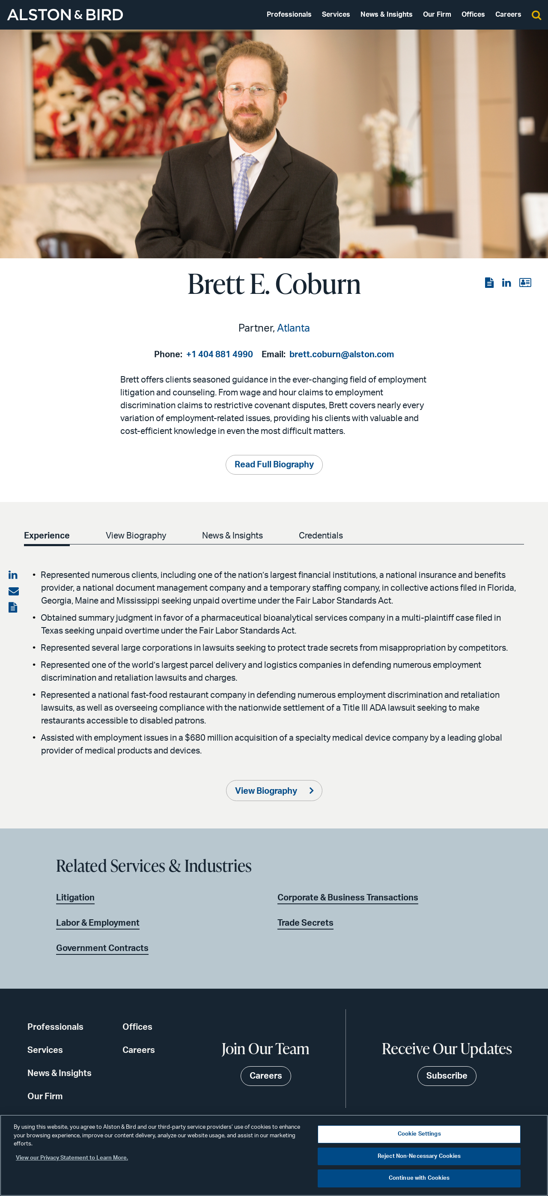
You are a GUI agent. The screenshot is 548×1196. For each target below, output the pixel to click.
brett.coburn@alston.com (341, 354)
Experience (47, 536)
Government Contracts (102, 948)
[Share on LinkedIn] (14, 575)
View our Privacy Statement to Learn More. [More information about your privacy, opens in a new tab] (72, 1158)
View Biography (136, 536)
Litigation (75, 898)
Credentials (321, 536)
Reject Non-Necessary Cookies (419, 1156)
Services (336, 14)
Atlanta (293, 328)
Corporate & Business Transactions (347, 898)
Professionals (289, 14)
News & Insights (386, 14)
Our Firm (437, 14)
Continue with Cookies (419, 1178)
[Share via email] (14, 591)
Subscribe (447, 1076)
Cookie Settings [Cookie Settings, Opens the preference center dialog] (419, 1134)
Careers (508, 14)
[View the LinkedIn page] (507, 283)
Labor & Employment (98, 923)
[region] (274, 1155)
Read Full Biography (274, 464)
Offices (473, 14)
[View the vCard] (525, 283)
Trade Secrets (305, 923)
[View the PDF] (490, 283)
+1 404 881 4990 (219, 354)
